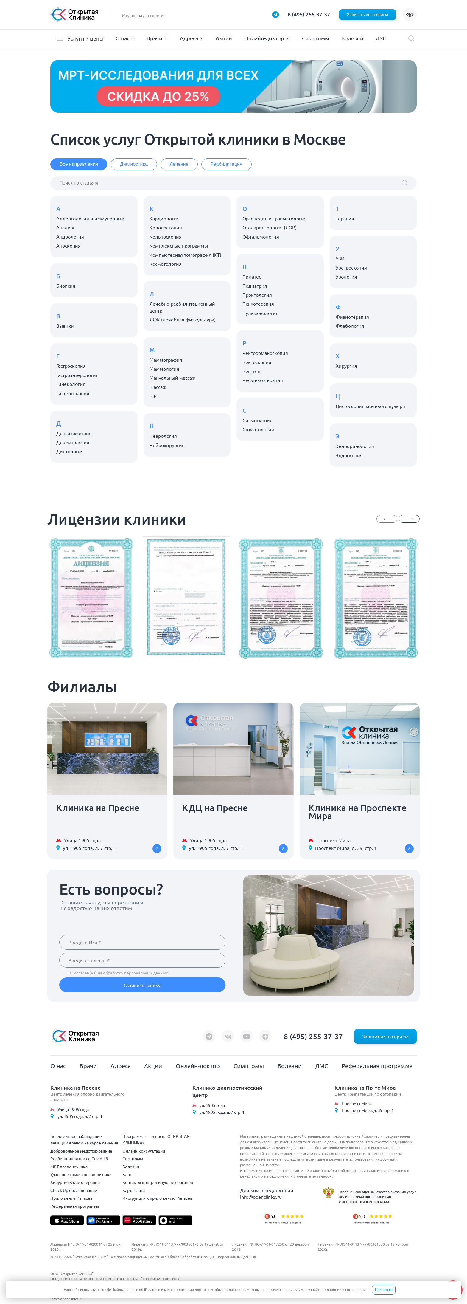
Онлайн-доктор (264, 38)
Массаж (158, 387)
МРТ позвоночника (69, 1166)
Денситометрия (74, 433)
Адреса (189, 38)
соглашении (355, 1289)
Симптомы (315, 38)
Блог (127, 1174)
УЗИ (340, 258)
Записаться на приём (385, 1036)
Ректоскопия (256, 362)
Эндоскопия (349, 455)
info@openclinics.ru (261, 1197)
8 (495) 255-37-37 (309, 14)
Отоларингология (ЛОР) (269, 227)
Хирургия (346, 366)
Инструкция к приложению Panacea (157, 1198)
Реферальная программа (377, 1065)
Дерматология (72, 442)
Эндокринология (355, 446)
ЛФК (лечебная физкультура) (183, 319)
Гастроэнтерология (77, 375)
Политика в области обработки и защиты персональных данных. (202, 1256)
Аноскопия (68, 245)
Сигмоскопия (257, 420)
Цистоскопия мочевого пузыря (370, 406)
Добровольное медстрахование (81, 1150)
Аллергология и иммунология (91, 218)
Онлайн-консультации (143, 1150)
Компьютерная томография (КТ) (185, 255)
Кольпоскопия (166, 236)
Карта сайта (133, 1190)
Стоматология (258, 429)
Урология (346, 276)
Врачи (154, 38)
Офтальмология (260, 236)
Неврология (163, 436)
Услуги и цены (85, 38)
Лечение (179, 164)
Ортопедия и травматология (274, 218)
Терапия (345, 218)
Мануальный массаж (172, 377)
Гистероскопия (72, 393)
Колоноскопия (166, 227)
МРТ (154, 396)
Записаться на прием (367, 14)
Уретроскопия (351, 267)
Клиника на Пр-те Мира (365, 1087)
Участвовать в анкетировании (363, 1201)
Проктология (257, 295)
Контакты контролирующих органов (157, 1182)
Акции (224, 38)
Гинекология (70, 384)
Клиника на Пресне (75, 1087)
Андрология (70, 236)
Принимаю (384, 1290)
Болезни (352, 38)
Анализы (66, 227)
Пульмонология (260, 313)
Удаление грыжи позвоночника (80, 1174)
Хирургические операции (75, 1182)
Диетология (70, 451)
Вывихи (65, 326)
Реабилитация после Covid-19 (79, 1158)
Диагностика (134, 164)
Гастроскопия (71, 366)
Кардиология (165, 218)
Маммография (166, 360)
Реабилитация (226, 164)
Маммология (164, 369)
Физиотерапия (352, 317)
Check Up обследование (73, 1190)
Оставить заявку (142, 985)
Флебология (350, 326)
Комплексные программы (179, 245)
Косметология (166, 264)
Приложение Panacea (71, 1198)
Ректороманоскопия (265, 353)
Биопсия (65, 286)
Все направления (79, 164)
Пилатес (251, 276)
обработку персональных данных (135, 972)
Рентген (251, 371)
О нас (122, 38)
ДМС (381, 38)
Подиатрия (254, 286)
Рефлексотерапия (262, 380)
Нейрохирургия (167, 445)
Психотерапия (258, 304)
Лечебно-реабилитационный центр (182, 307)
